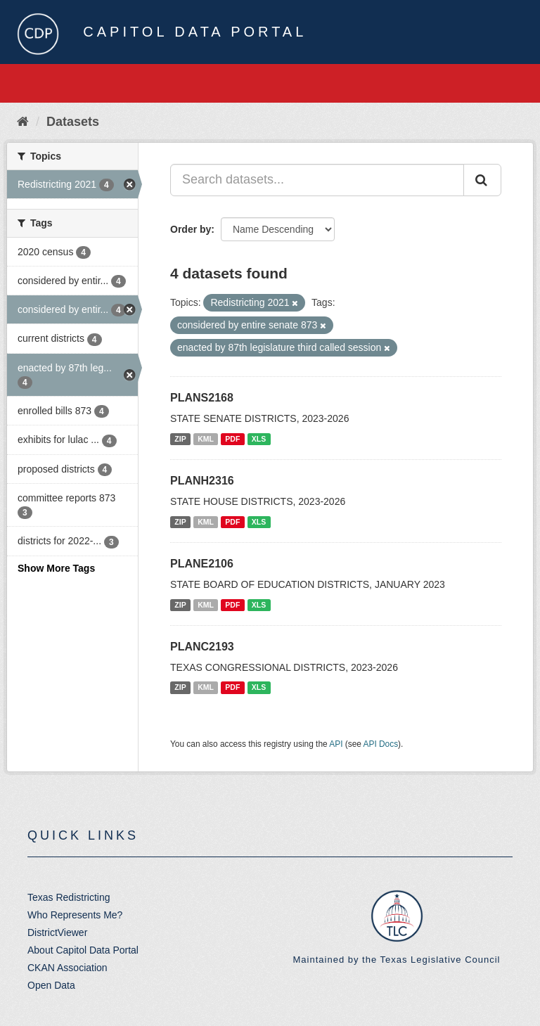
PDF (232, 439)
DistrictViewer (57, 932)
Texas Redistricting (68, 897)
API (335, 744)
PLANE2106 (201, 564)
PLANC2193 (202, 647)
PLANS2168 (201, 398)
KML (206, 439)
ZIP (180, 439)
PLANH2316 (202, 481)
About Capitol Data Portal (83, 950)
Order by (190, 229)
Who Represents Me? (74, 915)
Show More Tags (56, 568)
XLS (259, 439)
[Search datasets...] (317, 180)
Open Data (51, 985)
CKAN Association (67, 967)
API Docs (381, 744)
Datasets (72, 122)
